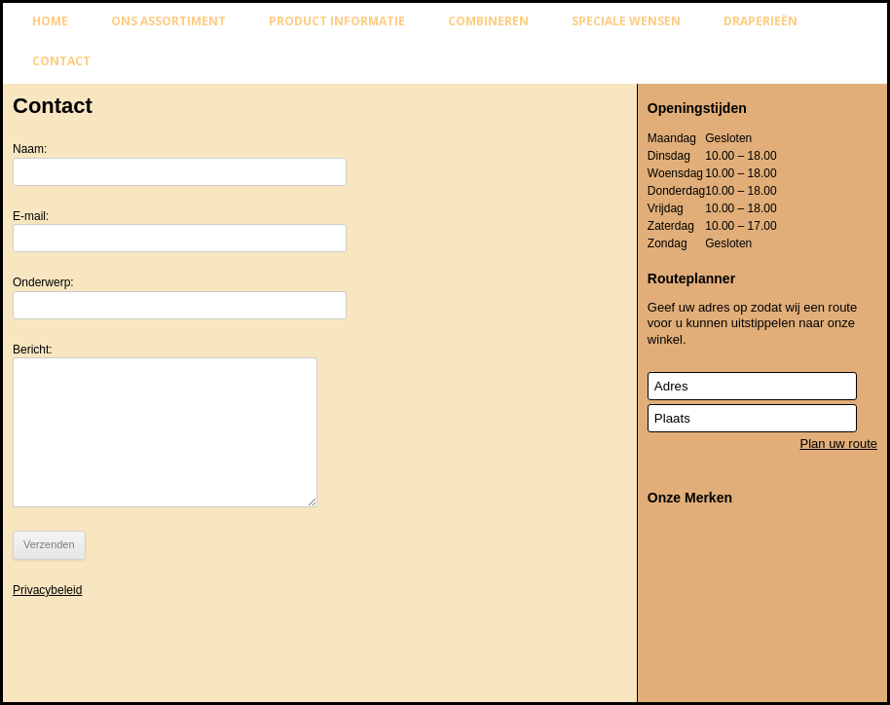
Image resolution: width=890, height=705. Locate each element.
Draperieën (760, 21)
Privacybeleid (47, 590)
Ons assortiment (168, 21)
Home (50, 21)
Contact (61, 61)
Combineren (488, 21)
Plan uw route (839, 443)
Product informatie (337, 21)
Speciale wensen (626, 21)
